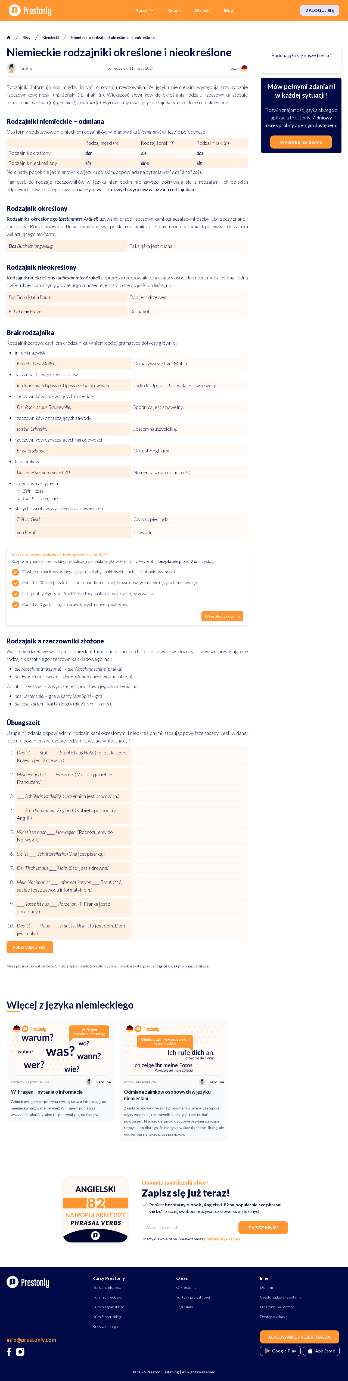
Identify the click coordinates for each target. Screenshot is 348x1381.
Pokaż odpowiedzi (29, 947)
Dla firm (203, 10)
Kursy (145, 10)
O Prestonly (186, 1287)
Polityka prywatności (193, 1297)
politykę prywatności (223, 1239)
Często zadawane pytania (280, 1297)
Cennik (175, 10)
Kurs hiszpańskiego (108, 1307)
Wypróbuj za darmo (222, 616)
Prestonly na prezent (277, 1307)
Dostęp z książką (273, 1316)
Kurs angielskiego (106, 1287)
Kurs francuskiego (107, 1316)
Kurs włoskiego (105, 1326)
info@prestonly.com (99, 966)
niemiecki (50, 37)
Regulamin (184, 1307)
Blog (228, 10)
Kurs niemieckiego (107, 1297)
